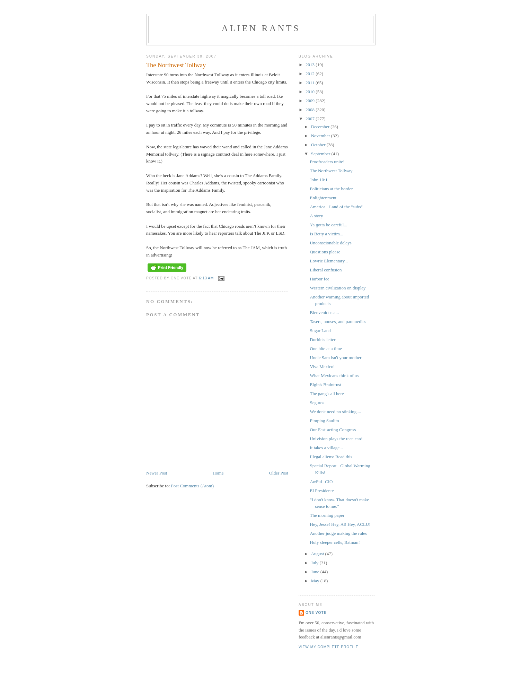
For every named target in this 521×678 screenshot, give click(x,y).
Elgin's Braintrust (325, 384)
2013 (311, 64)
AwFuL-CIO (321, 481)
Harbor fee (319, 278)
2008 (311, 109)
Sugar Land (320, 330)
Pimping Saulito (324, 420)
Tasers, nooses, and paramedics (338, 321)
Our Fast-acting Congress (333, 429)
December (321, 126)
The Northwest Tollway (331, 170)
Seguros (317, 402)
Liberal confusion (326, 269)
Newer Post (156, 473)
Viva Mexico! (322, 366)
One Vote (316, 613)
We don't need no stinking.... (335, 411)
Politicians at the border (331, 188)
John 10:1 (318, 179)
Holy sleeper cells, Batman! (335, 542)
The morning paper (327, 515)
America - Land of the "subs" (336, 206)
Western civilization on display (337, 287)
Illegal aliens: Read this (331, 456)
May (315, 580)
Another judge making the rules (338, 533)
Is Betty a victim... (326, 233)
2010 (311, 91)
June (315, 571)
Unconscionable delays (330, 242)
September (321, 153)
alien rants (261, 28)
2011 (311, 82)
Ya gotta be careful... (328, 224)
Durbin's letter (322, 339)
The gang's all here (327, 393)
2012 (311, 73)
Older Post (278, 473)
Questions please (325, 251)
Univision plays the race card (336, 438)
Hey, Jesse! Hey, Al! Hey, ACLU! (340, 524)
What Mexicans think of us (334, 375)
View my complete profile (329, 647)
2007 (311, 118)
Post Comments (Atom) (192, 485)
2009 (311, 100)
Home (218, 473)
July (315, 562)
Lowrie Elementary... (329, 260)
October (319, 144)
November (321, 135)
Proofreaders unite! (327, 161)
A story (316, 215)
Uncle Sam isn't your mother (335, 357)
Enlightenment (323, 197)
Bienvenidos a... (324, 312)
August (318, 553)
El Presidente (322, 490)
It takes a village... (326, 447)
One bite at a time (326, 348)
